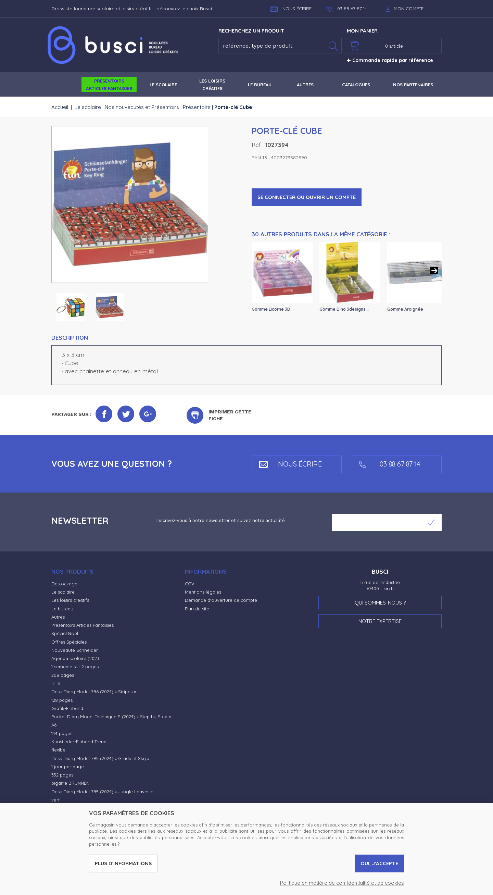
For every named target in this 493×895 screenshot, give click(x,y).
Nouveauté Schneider (74, 650)
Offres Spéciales (69, 642)
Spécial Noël (64, 633)
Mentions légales (203, 592)
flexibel (58, 750)
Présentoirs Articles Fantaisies (82, 625)
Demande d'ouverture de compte (221, 600)
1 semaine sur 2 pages (75, 666)
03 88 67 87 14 (389, 464)
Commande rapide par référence (390, 60)
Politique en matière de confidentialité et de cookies (342, 883)
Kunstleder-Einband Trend (78, 741)
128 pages (62, 700)
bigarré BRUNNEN (70, 783)
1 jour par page (67, 766)
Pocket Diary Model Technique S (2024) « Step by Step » (111, 716)
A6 (53, 725)
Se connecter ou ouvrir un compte (306, 197)
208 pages (62, 675)
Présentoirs (197, 107)
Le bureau (62, 608)
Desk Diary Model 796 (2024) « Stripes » (93, 691)
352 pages (62, 775)
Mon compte (409, 8)
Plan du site (197, 608)
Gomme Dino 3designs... (344, 309)
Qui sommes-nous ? (380, 602)
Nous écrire (291, 8)
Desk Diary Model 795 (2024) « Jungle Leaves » (102, 791)
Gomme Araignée (405, 309)
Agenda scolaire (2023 (75, 658)
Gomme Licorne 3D (271, 309)
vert (55, 800)
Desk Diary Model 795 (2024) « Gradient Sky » (100, 758)
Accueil (59, 107)
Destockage (64, 583)
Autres (58, 617)
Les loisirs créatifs (70, 600)
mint (56, 683)
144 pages (61, 733)
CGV (189, 583)
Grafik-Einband (67, 708)
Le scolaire (88, 107)
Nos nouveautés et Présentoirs (142, 107)
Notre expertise (380, 621)
